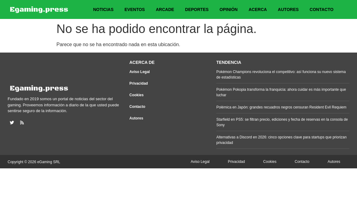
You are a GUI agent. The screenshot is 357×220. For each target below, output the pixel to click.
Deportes (197, 9)
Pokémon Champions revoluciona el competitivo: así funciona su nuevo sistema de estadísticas (281, 74)
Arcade (165, 9)
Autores (288, 9)
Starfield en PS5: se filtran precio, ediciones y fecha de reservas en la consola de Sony (282, 122)
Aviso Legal (139, 72)
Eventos (134, 9)
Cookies (136, 95)
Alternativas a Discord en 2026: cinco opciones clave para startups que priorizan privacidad (281, 140)
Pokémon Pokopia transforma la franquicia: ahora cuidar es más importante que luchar (281, 92)
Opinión (229, 9)
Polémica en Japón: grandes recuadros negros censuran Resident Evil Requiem (281, 107)
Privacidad (138, 83)
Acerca (258, 9)
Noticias (103, 9)
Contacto (322, 9)
